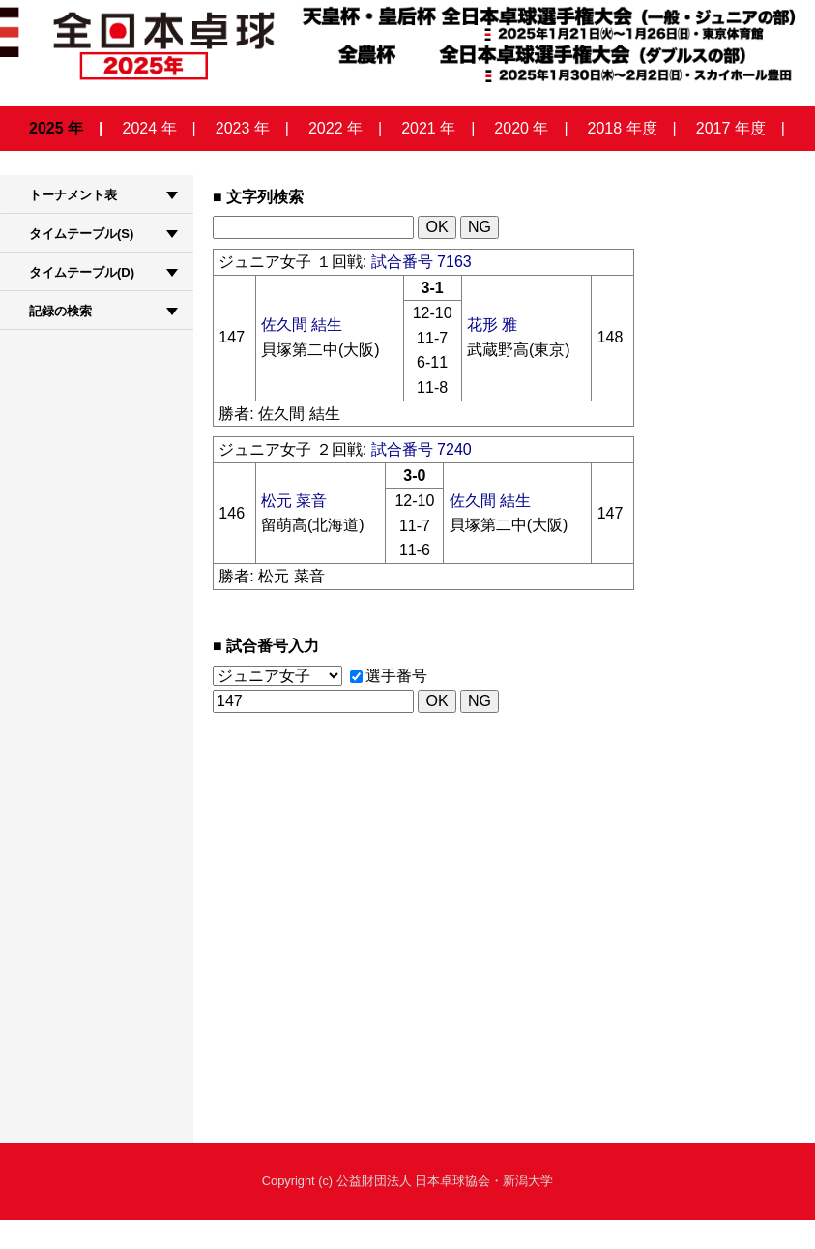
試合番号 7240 (421, 449)
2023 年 (243, 128)
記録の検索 (60, 311)
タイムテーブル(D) (81, 272)
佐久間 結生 (301, 324)
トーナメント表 (73, 195)
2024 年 (150, 128)
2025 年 (56, 128)
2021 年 (428, 128)
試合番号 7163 (421, 261)
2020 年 (521, 128)
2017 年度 (731, 128)
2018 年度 (622, 128)
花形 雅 (492, 324)
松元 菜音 (294, 500)
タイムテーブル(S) (81, 233)
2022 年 (335, 128)
